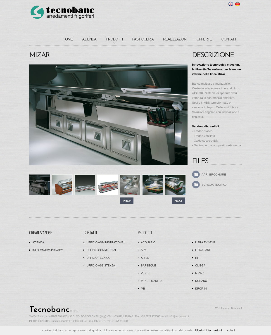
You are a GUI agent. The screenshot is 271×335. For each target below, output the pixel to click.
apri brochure (214, 174)
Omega (200, 265)
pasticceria (143, 39)
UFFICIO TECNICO (98, 257)
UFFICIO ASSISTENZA (101, 265)
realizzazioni (175, 39)
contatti (229, 39)
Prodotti (114, 39)
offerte (204, 39)
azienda (89, 39)
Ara (144, 250)
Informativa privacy (47, 250)
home (68, 39)
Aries (145, 257)
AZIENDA (38, 242)
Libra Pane (203, 250)
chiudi (231, 330)
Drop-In (201, 288)
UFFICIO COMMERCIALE (103, 250)
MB (143, 288)
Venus (145, 273)
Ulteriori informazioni (208, 330)
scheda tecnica (214, 184)
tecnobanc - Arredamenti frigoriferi (62, 12)
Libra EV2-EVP (205, 242)
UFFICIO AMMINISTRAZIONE (105, 242)
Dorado (201, 281)
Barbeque (148, 265)
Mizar (199, 273)
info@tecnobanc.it (179, 316)
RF (197, 257)
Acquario (148, 242)
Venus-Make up (152, 281)
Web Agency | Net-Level (228, 308)
